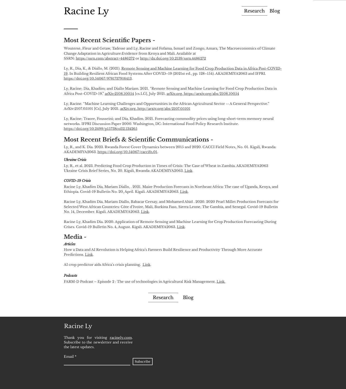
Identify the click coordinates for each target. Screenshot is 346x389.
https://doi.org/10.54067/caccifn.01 (127, 152)
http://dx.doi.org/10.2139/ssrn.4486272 (173, 58)
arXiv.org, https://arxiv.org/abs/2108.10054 (203, 94)
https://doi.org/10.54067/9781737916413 (98, 78)
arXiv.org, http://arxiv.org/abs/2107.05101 (155, 108)
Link (188, 170)
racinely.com (121, 337)
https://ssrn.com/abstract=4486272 (105, 58)
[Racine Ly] (86, 11)
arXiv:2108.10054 (119, 94)
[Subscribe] (143, 361)
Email (69, 356)
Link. (221, 281)
